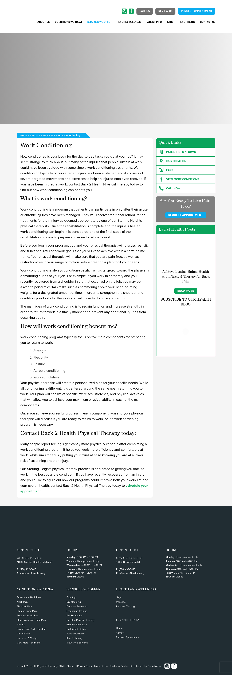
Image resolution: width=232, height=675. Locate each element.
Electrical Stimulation (77, 606)
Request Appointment (128, 637)
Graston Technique (76, 624)
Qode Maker (154, 666)
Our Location (172, 161)
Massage (121, 601)
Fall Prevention (74, 615)
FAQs (170, 22)
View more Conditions (179, 179)
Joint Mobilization (75, 633)
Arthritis (21, 624)
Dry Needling (73, 601)
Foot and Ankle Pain (27, 615)
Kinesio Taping (74, 638)
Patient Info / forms (177, 152)
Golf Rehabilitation (76, 629)
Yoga (118, 597)
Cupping (71, 597)
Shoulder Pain (24, 606)
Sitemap (71, 666)
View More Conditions (29, 642)
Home (23, 135)
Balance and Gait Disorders (31, 629)
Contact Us (207, 22)
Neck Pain (22, 601)
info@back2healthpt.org (32, 573)
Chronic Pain (23, 633)
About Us (43, 22)
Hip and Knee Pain (27, 611)
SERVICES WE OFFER (99, 22)
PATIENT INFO (154, 22)
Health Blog (187, 22)
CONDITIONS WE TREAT (68, 22)
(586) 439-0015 (28, 569)
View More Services (77, 642)
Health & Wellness (129, 22)
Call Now (169, 188)
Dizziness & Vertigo (27, 638)
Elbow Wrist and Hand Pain (31, 620)
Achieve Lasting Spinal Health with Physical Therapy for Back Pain (186, 277)
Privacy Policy (84, 666)
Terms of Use (101, 666)
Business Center (119, 666)
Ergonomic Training (76, 611)
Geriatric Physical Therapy (80, 620)
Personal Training (125, 606)
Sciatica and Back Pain (29, 597)
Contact (120, 632)
